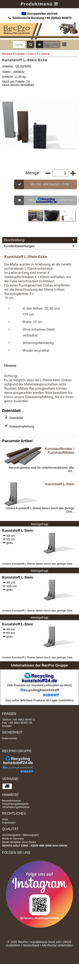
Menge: (33, 173)
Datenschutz (9, 738)
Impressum (9, 822)
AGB (5, 819)
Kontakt (6, 725)
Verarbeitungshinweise (16, 807)
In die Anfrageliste (41, 184)
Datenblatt (16, 418)
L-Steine (44, 53)
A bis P (31, 53)
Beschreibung (40, 240)
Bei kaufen (43, 200)
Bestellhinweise (11, 800)
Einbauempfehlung (21, 426)
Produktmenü (39, 4)
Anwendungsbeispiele (15, 803)
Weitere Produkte (13, 53)
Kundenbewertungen (40, 246)
